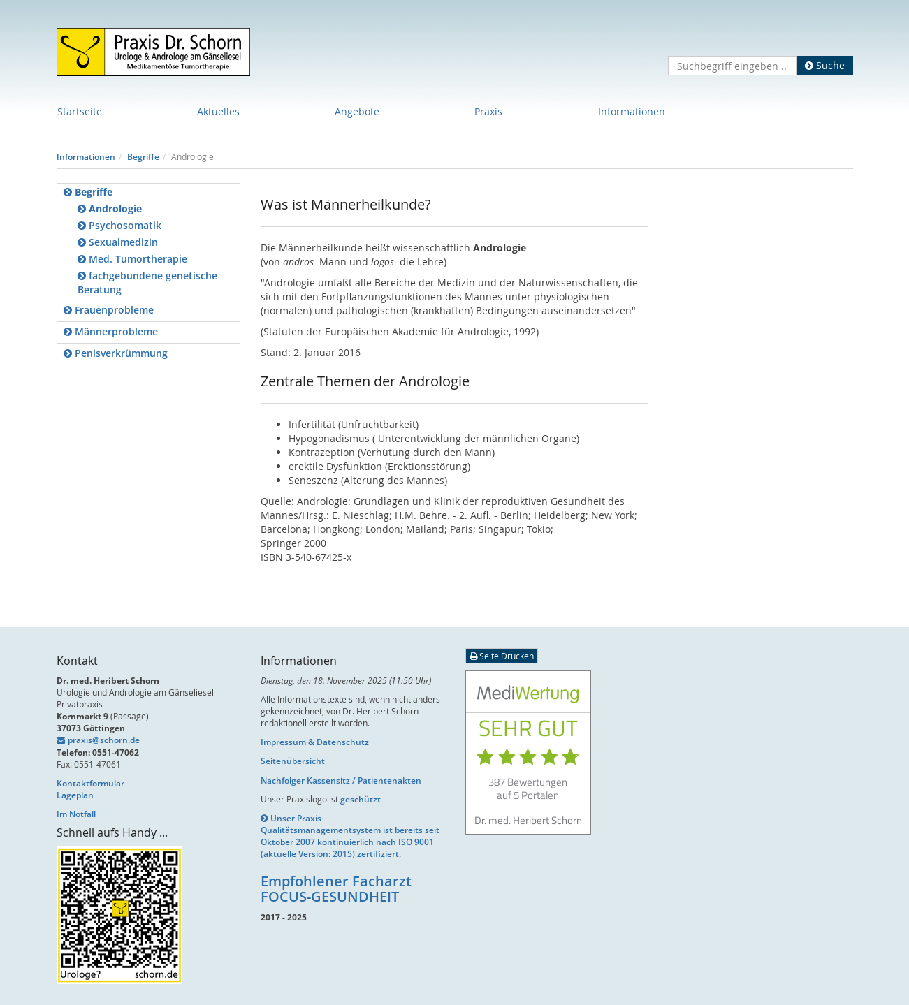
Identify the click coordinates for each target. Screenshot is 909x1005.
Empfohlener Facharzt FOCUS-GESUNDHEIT (336, 889)
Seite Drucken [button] (502, 655)
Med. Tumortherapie (132, 258)
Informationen (631, 111)
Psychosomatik (119, 225)
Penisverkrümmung (116, 353)
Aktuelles (218, 111)
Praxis (488, 111)
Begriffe (143, 157)
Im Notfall (76, 814)
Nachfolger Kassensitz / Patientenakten (341, 780)
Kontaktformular (90, 783)
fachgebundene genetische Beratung (147, 282)
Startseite (79, 111)
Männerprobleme (111, 331)
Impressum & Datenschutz (315, 742)
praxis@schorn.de (104, 740)
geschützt (360, 799)
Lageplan (75, 795)
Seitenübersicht (293, 761)
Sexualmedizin (118, 242)
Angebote (357, 111)
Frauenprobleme (109, 309)
